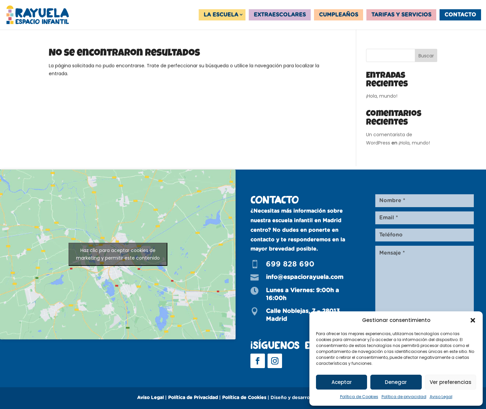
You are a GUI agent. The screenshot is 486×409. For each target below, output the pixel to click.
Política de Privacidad (193, 397)
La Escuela (221, 14)
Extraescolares (280, 14)
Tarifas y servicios (401, 14)
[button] (473, 320)
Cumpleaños (338, 14)
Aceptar (341, 382)
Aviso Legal (441, 396)
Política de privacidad (404, 396)
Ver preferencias (451, 382)
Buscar (426, 55)
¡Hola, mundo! (381, 96)
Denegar (396, 382)
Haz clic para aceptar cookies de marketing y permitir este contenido (118, 254)
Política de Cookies (359, 396)
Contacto (460, 14)
